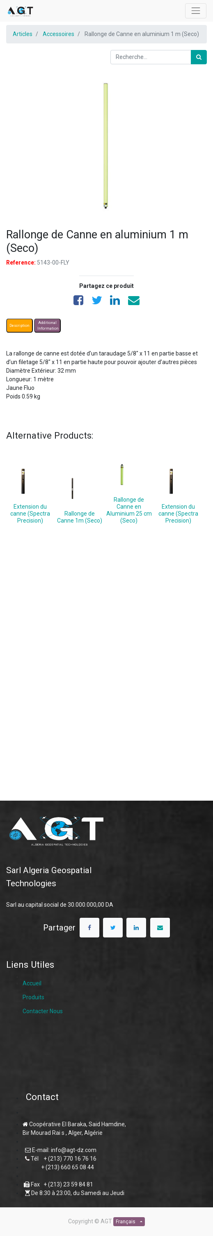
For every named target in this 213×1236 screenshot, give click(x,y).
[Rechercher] (199, 57)
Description (19, 326)
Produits (33, 997)
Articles (22, 34)
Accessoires (58, 34)
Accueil (32, 983)
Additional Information (48, 326)
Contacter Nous (43, 1011)
